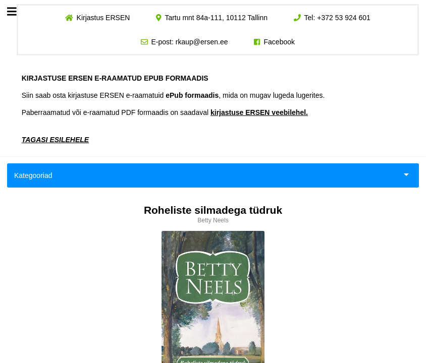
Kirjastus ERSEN (103, 18)
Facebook (279, 42)
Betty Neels (212, 220)
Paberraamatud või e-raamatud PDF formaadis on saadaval (165, 112)
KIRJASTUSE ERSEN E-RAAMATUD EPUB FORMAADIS (115, 78)
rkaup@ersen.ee (202, 42)
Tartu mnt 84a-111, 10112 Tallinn (216, 18)
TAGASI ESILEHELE (55, 140)
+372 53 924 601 (343, 18)
